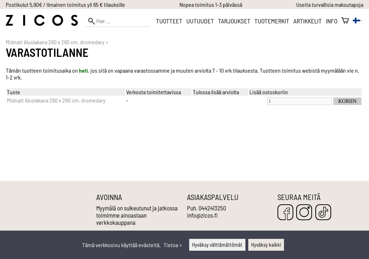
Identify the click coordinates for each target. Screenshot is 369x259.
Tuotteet (169, 21)
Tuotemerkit (271, 21)
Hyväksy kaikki (266, 245)
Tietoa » (173, 244)
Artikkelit (307, 21)
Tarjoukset (234, 21)
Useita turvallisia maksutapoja (329, 4)
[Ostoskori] (345, 21)
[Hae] (117, 21)
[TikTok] (323, 212)
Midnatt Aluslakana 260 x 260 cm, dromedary (57, 41)
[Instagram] (304, 212)
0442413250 (212, 208)
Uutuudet (200, 21)
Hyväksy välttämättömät (217, 245)
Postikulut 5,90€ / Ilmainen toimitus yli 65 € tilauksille (65, 4)
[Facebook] (285, 212)
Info (331, 21)
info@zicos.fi (202, 215)
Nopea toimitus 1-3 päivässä (210, 4)
